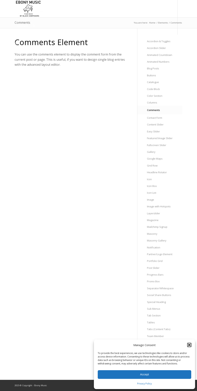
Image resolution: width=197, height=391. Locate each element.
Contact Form (154, 117)
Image (150, 199)
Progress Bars (155, 274)
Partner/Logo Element (159, 254)
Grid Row (152, 165)
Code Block (153, 89)
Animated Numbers (158, 61)
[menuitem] (23, 8)
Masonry (152, 233)
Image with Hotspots (159, 206)
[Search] (34, 26)
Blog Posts (153, 68)
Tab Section (154, 315)
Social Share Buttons (159, 295)
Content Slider (155, 124)
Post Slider (153, 268)
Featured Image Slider (160, 138)
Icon (149, 179)
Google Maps (155, 158)
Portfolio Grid (155, 261)
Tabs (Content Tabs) (158, 329)
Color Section (154, 96)
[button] (189, 345)
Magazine (153, 220)
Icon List (151, 192)
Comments (153, 110)
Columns (152, 102)
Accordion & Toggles (158, 41)
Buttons (151, 75)
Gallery (151, 152)
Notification (153, 247)
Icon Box (152, 186)
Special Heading (156, 302)
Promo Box (153, 281)
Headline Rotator (157, 172)
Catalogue (153, 82)
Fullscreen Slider (156, 145)
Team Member (155, 336)
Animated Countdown (159, 55)
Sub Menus (153, 308)
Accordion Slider (156, 48)
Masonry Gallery (156, 240)
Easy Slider (153, 131)
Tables (151, 322)
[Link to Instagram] (16, 43)
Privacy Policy (144, 383)
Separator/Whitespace (160, 288)
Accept (144, 374)
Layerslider (153, 213)
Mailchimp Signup (157, 227)
